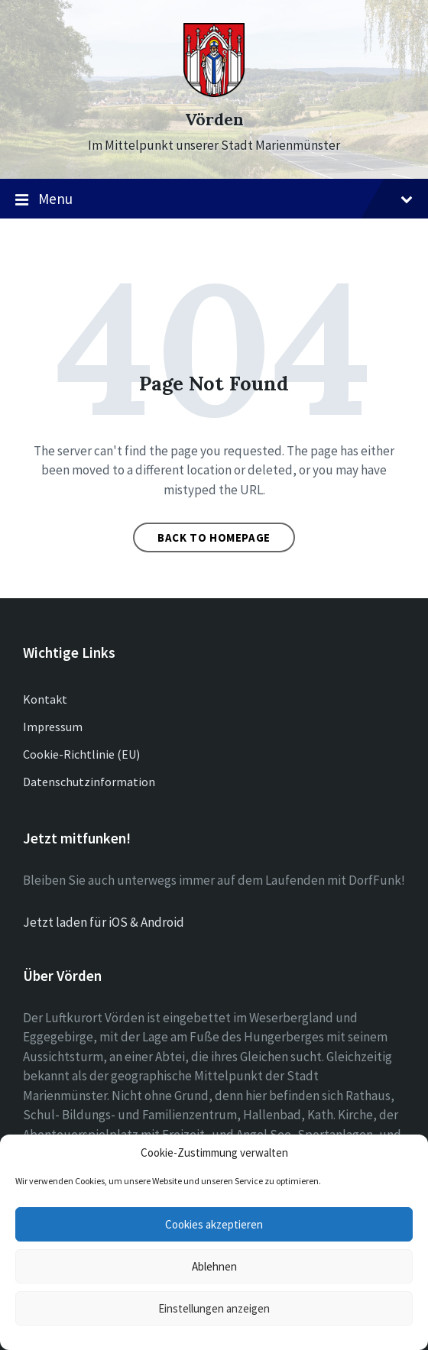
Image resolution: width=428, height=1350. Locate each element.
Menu (214, 199)
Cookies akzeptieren (214, 1224)
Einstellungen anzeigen (214, 1308)
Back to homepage (214, 537)
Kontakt (45, 699)
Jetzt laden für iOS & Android (103, 922)
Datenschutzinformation (89, 781)
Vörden (214, 119)
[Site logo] (214, 92)
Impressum (53, 726)
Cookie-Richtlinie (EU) (81, 754)
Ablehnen (214, 1266)
